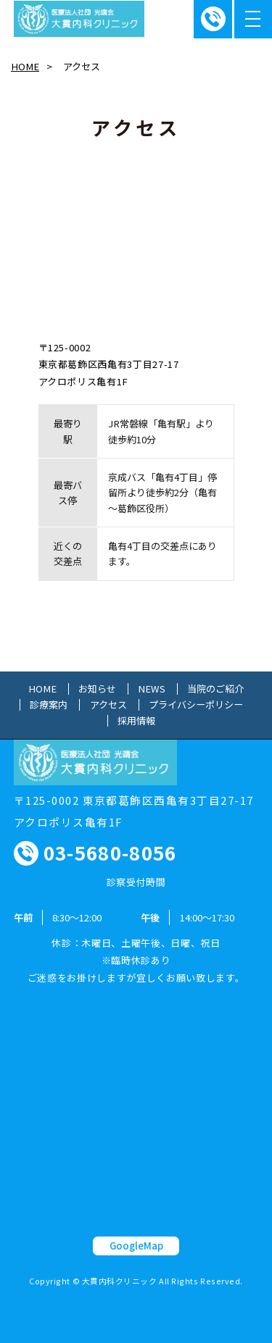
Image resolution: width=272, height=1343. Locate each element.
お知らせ (97, 689)
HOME (25, 66)
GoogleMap (136, 1245)
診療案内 (48, 705)
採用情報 (136, 721)
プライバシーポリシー (196, 705)
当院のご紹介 (215, 689)
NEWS (151, 689)
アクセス (108, 705)
